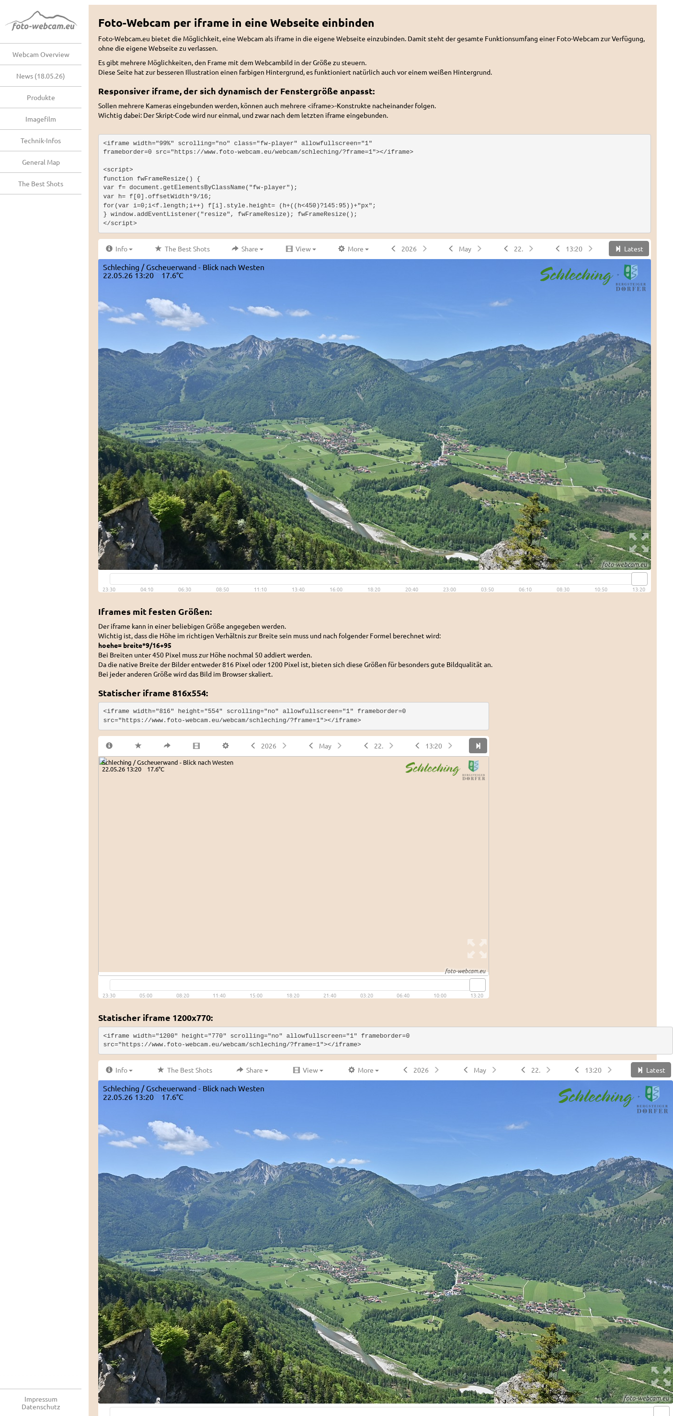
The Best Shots (40, 183)
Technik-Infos (41, 140)
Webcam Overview (40, 54)
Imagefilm (40, 118)
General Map (41, 162)
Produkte (41, 97)
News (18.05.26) (40, 75)
